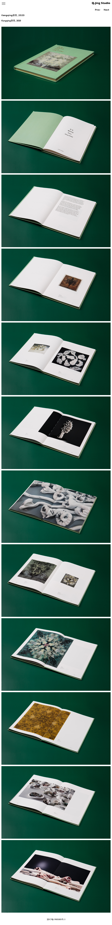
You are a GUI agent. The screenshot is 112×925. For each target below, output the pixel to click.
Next (106, 9)
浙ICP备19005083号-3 (56, 919)
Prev (97, 9)
